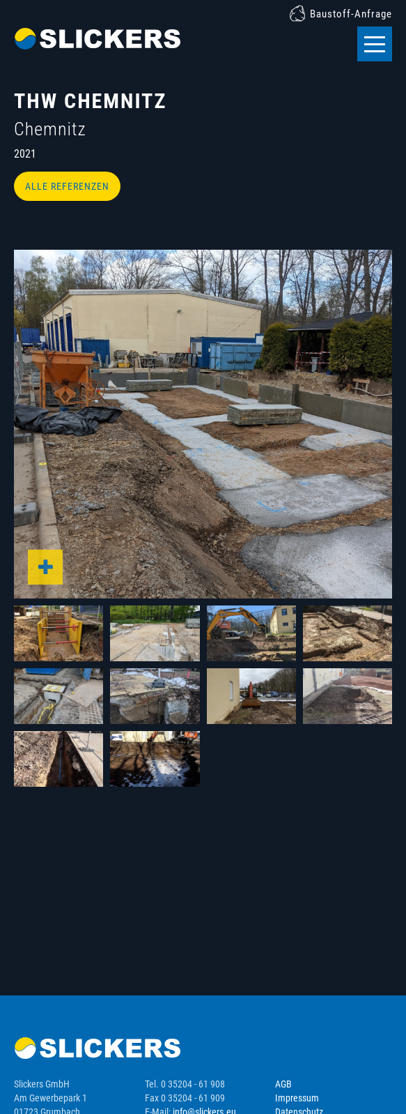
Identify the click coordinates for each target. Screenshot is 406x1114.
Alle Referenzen (67, 186)
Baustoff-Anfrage (351, 14)
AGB (283, 1084)
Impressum (297, 1098)
